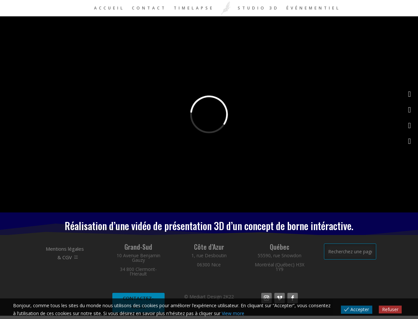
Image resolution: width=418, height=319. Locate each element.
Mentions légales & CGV (65, 252)
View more (233, 313)
